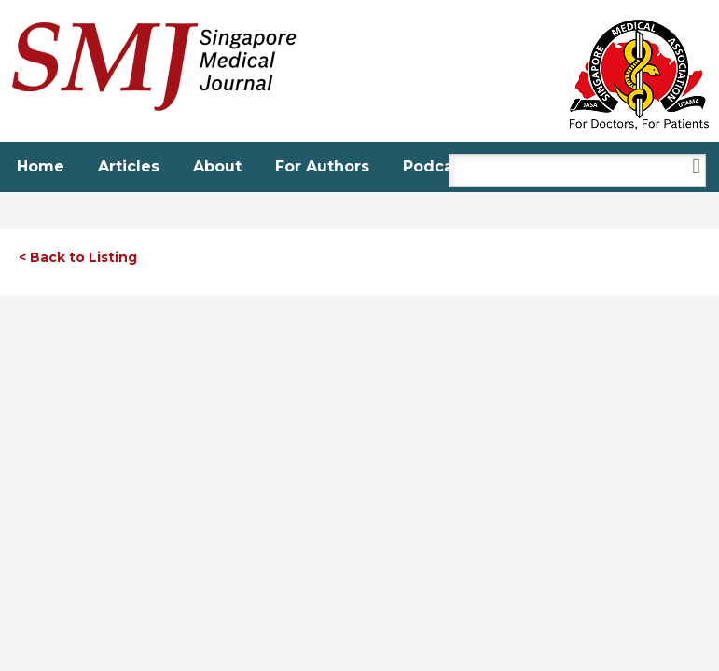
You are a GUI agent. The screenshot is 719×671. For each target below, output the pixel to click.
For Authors (322, 166)
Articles (128, 166)
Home (40, 166)
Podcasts (440, 166)
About (217, 166)
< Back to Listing (78, 257)
